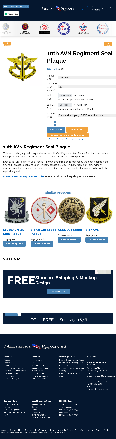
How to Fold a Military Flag (70, 373)
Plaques (7, 360)
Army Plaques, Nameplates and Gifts (23, 176)
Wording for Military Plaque (70, 371)
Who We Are (37, 360)
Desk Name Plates (11, 365)
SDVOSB (35, 363)
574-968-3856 (103, 371)
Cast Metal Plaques (11, 373)
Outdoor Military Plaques (14, 379)
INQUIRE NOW (59, 291)
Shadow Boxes (10, 363)
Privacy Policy (37, 371)
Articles (62, 376)
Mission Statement (39, 365)
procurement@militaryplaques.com (101, 376)
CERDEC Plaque (70, 230)
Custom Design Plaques (13, 368)
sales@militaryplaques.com (98, 389)
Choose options (14, 244)
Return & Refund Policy (41, 373)
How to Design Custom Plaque (71, 360)
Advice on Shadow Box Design (71, 368)
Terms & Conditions (40, 376)
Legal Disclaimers (39, 379)
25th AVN (92, 230)
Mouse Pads (9, 376)
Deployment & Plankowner (15, 371)
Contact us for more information (68, 135)
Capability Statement (40, 368)
